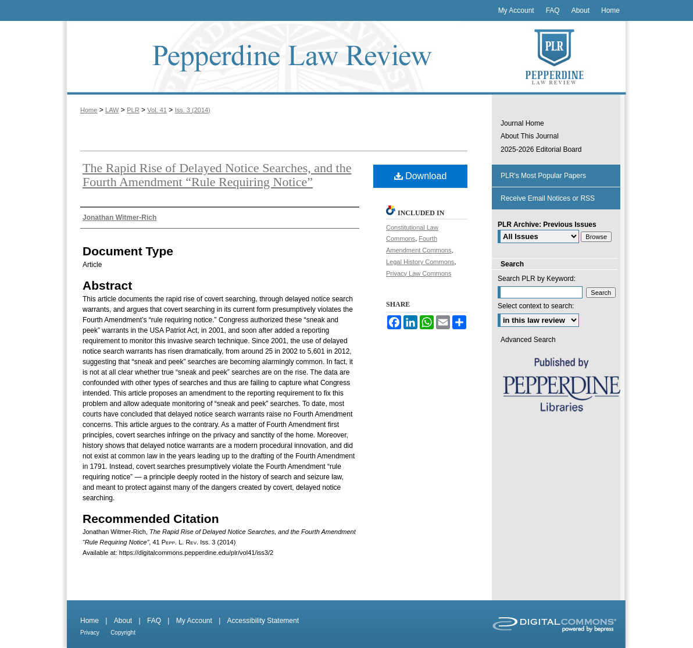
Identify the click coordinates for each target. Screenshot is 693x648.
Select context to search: (536, 306)
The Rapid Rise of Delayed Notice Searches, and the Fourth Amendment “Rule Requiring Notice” (217, 175)
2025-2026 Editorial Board (541, 149)
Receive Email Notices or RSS (548, 198)
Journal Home (522, 123)
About (123, 621)
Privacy (89, 632)
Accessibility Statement (263, 621)
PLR (133, 109)
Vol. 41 (157, 109)
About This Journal (530, 136)
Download (420, 176)
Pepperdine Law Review (277, 58)
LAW (112, 109)
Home (88, 109)
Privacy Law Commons (418, 273)
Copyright (122, 632)
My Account (194, 621)
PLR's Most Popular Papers (543, 176)
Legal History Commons (420, 261)
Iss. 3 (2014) (192, 109)
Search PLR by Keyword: (537, 279)
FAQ (154, 621)
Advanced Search (528, 340)
